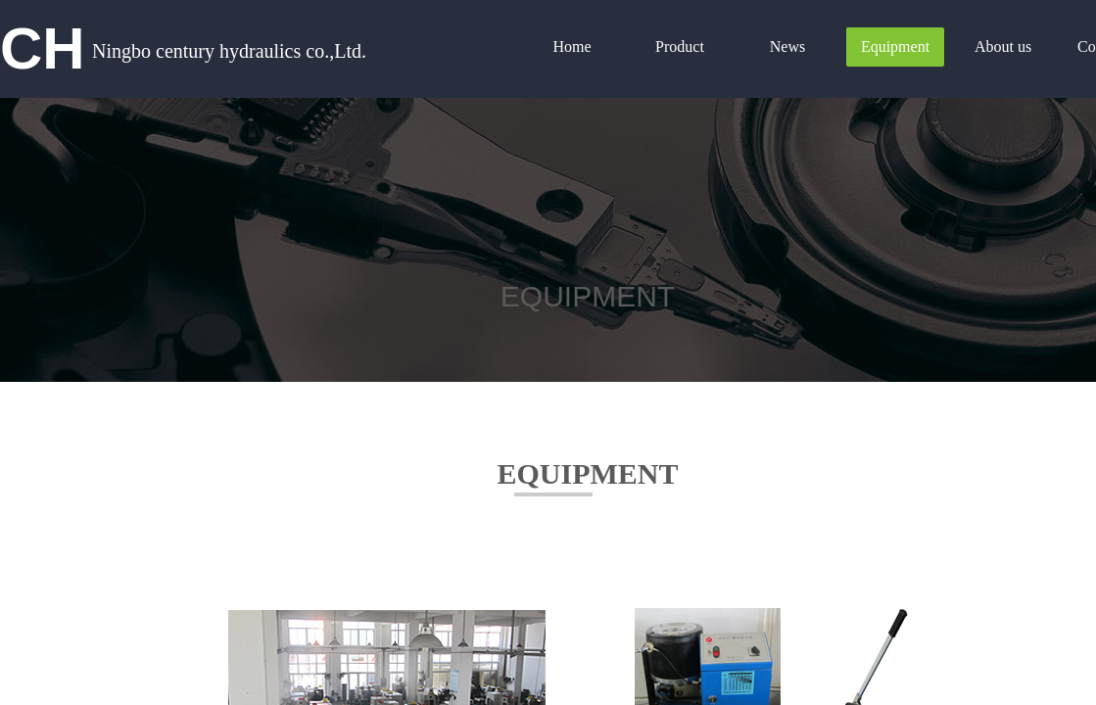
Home (571, 46)
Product (679, 46)
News (787, 46)
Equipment (895, 46)
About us (1003, 46)
